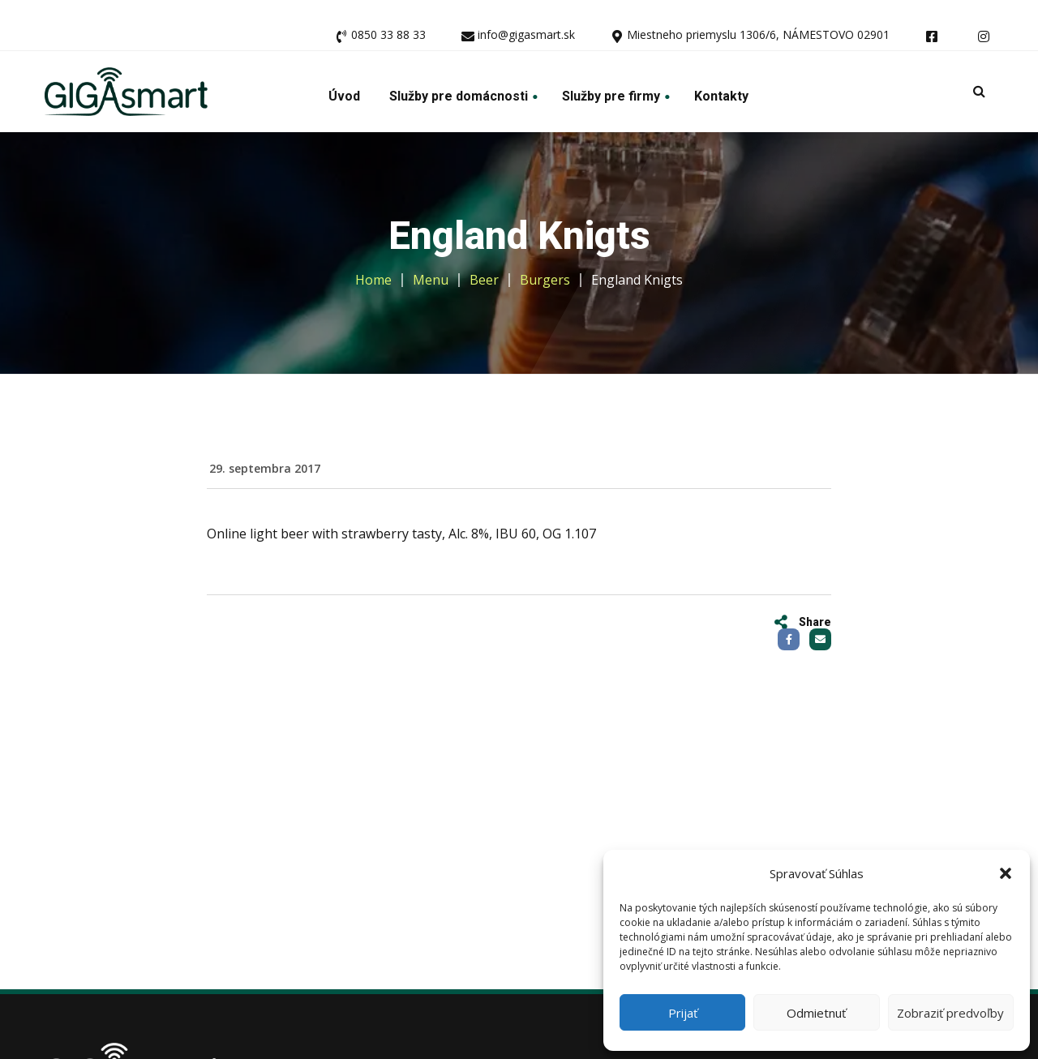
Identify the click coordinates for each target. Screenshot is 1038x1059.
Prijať (682, 1013)
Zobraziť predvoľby (950, 1013)
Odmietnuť (816, 1013)
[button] (1005, 873)
